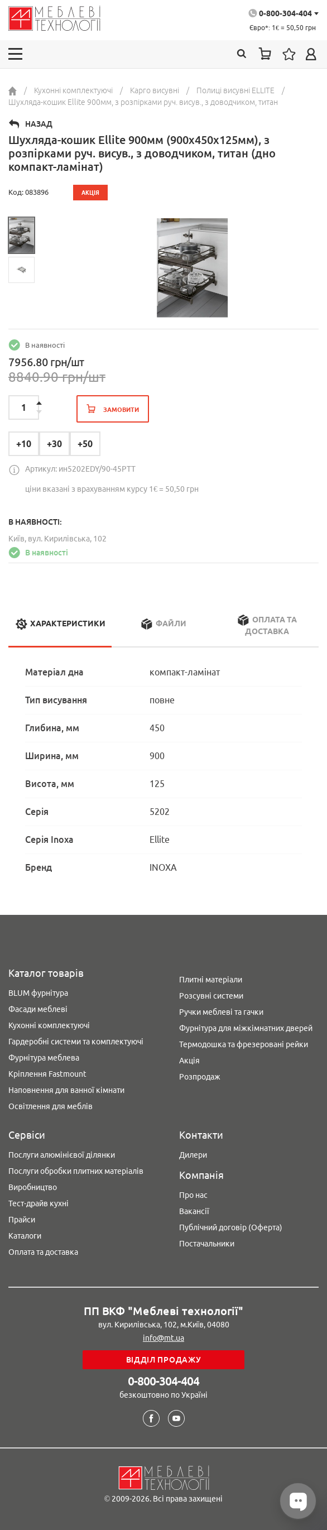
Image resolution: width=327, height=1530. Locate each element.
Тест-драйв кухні (38, 1203)
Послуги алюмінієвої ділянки (61, 1154)
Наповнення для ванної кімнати (66, 1090)
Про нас (193, 1195)
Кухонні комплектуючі (49, 1025)
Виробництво (32, 1187)
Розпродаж (199, 1076)
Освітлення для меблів (50, 1106)
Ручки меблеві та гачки (221, 1012)
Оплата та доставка (43, 1252)
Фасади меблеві (38, 1009)
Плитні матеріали (210, 979)
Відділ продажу (163, 1359)
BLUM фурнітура (38, 993)
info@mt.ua (163, 1338)
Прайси (21, 1219)
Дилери (193, 1154)
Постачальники (206, 1243)
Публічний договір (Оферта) (230, 1227)
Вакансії (194, 1211)
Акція (189, 1060)
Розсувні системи (211, 995)
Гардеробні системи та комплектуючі (75, 1041)
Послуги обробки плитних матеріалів (75, 1171)
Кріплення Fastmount (47, 1073)
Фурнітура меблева (43, 1057)
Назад (38, 124)
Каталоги (24, 1235)
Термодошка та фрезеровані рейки (243, 1044)
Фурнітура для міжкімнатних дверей (245, 1028)
